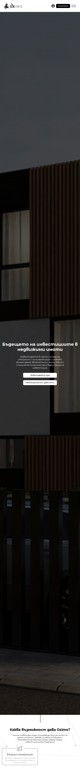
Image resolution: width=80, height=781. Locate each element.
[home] (13, 6)
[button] (73, 6)
